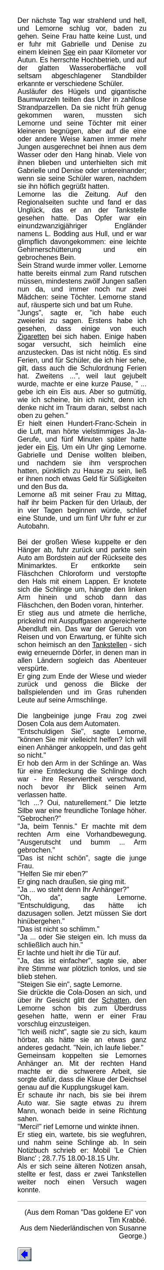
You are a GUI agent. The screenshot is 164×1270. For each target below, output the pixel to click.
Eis (52, 447)
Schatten (115, 1000)
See (69, 52)
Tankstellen (109, 644)
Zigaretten (33, 336)
